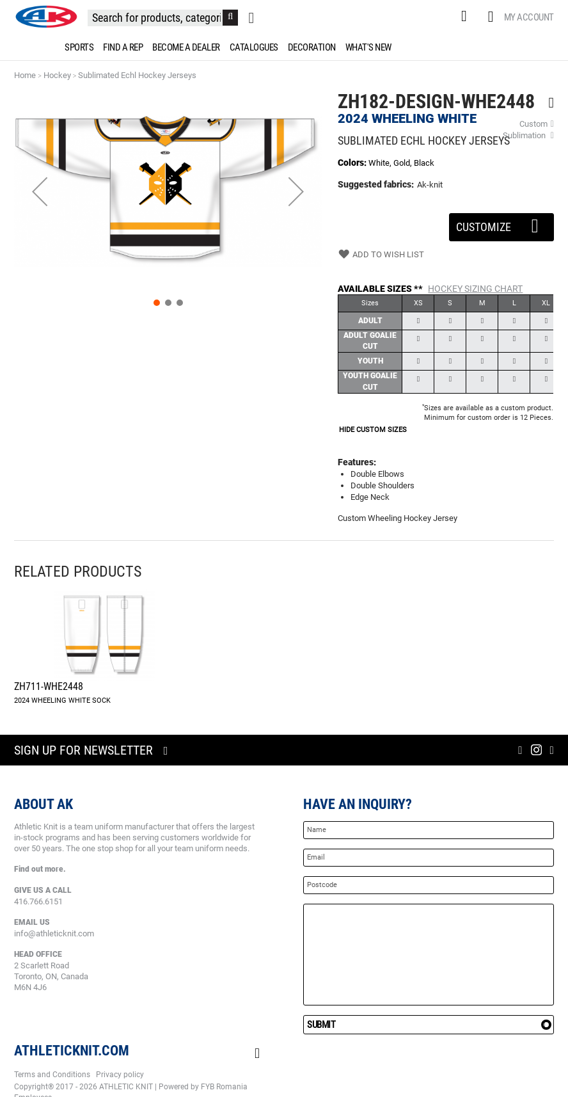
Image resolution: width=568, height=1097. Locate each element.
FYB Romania (224, 1086)
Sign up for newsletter (83, 750)
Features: (357, 462)
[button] (39, 192)
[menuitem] (76, 47)
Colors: (353, 162)
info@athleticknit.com (54, 933)
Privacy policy (120, 1074)
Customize (501, 223)
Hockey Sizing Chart (475, 289)
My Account (529, 17)
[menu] (284, 47)
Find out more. (40, 869)
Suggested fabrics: (376, 184)
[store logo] (46, 16)
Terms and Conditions (52, 1074)
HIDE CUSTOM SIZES (373, 430)
